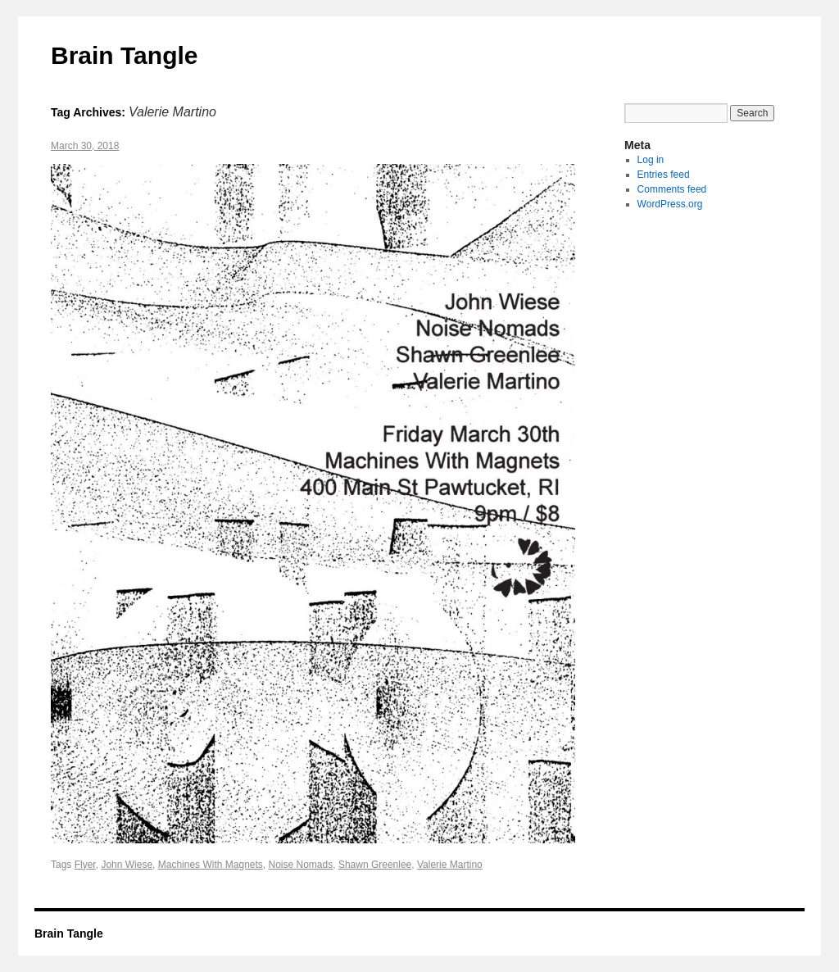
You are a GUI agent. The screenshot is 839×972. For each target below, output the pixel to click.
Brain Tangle (124, 55)
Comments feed (672, 189)
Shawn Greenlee (374, 864)
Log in (650, 160)
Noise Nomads (301, 864)
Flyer (85, 864)
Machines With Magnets (210, 864)
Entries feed (663, 174)
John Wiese (126, 864)
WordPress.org (670, 204)
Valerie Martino (450, 864)
